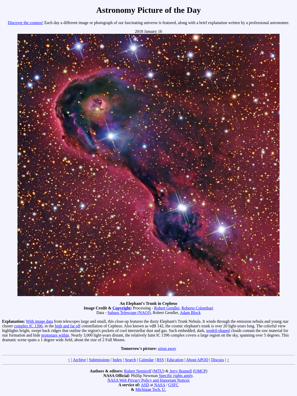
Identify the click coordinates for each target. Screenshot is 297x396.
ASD (145, 385)
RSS (160, 360)
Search (130, 360)
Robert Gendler (166, 308)
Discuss (217, 360)
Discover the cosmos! (25, 22)
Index (117, 360)
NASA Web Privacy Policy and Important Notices (148, 380)
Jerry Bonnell (181, 371)
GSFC (173, 385)
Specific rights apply (176, 375)
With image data (39, 321)
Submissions (99, 360)
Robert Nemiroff (137, 371)
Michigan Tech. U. (150, 389)
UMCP (200, 371)
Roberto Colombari (197, 308)
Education (175, 360)
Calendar (146, 360)
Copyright (121, 308)
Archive (79, 360)
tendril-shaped (218, 330)
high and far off (68, 326)
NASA (159, 385)
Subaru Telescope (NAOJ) (129, 312)
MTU (158, 371)
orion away (167, 348)
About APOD (197, 360)
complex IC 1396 (28, 326)
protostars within (55, 335)
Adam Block (190, 312)
